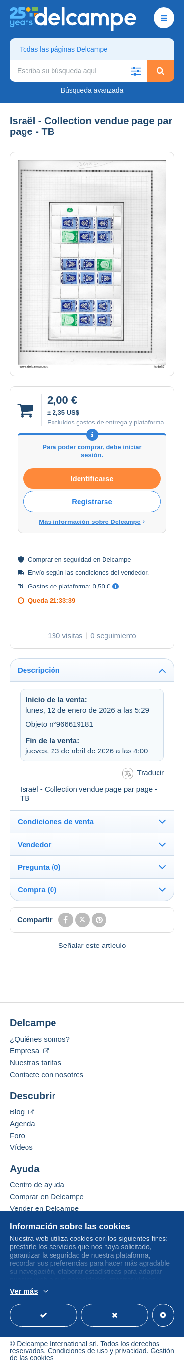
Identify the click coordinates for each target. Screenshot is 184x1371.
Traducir (143, 773)
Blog (22, 1112)
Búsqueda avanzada (92, 90)
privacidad (131, 1351)
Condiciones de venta (56, 821)
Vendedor (34, 844)
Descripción (39, 670)
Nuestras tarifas (35, 1062)
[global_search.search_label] (78, 71)
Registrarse (92, 501)
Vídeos (21, 1147)
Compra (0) (37, 889)
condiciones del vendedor (111, 572)
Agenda (22, 1123)
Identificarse (91, 478)
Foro (17, 1135)
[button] (136, 71)
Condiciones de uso (78, 1351)
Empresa (29, 1050)
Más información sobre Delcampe (92, 521)
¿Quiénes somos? (40, 1039)
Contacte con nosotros (46, 1074)
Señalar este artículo (92, 945)
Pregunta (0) (39, 867)
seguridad (77, 559)
